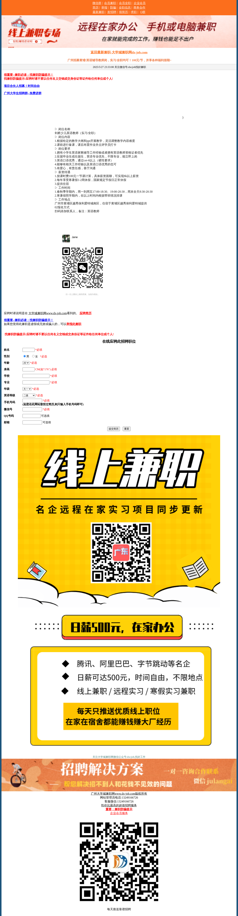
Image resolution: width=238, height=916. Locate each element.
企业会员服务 (119, 813)
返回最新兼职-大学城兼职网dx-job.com (119, 52)
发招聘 (111, 12)
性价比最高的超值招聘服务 (119, 805)
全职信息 (125, 7)
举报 (104, 7)
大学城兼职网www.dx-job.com (47, 313)
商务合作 (139, 7)
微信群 (96, 3)
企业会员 (140, 3)
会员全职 (125, 3)
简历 (96, 7)
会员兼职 (110, 3)
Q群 (143, 12)
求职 (134, 12)
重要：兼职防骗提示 (119, 809)
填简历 (123, 12)
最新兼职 (98, 12)
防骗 (113, 7)
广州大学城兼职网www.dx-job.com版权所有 (119, 793)
